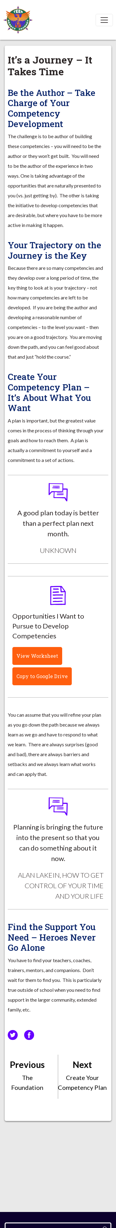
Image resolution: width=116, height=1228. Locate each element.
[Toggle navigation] (104, 20)
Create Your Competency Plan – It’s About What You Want (49, 392)
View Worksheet (37, 656)
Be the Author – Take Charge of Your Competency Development (51, 108)
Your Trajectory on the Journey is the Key (54, 250)
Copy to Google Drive (42, 676)
